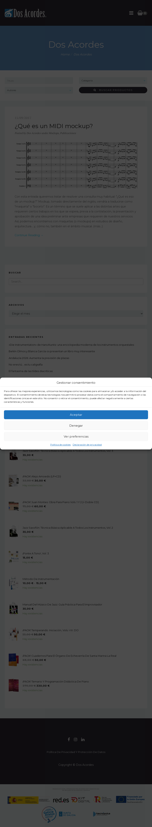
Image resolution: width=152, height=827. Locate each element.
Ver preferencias (76, 436)
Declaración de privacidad (87, 444)
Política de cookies (60, 444)
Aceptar (76, 415)
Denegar (76, 425)
